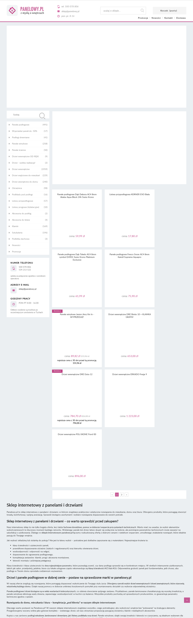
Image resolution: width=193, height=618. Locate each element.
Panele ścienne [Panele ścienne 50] (19, 150)
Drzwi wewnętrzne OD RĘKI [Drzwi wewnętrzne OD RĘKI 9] (25, 156)
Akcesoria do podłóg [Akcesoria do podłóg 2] (21, 213)
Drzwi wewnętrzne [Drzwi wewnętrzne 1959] (21, 169)
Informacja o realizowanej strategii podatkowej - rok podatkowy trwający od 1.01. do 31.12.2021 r (96, 547)
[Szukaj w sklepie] (28, 114)
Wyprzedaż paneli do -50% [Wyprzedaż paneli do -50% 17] (24, 131)
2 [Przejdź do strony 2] (121, 374)
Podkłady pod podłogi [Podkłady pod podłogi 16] (22, 194)
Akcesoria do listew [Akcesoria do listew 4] (21, 219)
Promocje (16, 251)
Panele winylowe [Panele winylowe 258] (20, 143)
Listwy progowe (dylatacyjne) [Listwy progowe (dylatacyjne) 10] (25, 207)
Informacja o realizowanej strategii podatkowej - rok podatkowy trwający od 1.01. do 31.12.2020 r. (96, 549)
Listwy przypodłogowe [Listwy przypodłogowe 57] (22, 200)
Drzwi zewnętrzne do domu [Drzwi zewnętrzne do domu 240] (25, 181)
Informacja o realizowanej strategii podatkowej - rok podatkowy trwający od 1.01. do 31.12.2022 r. (96, 544)
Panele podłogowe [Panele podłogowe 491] (20, 124)
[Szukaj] (42, 116)
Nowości (16, 245)
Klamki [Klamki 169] (15, 226)
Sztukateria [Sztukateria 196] (17, 232)
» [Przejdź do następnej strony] (126, 374)
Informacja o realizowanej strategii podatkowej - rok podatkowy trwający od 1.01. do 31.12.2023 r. (96, 541)
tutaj (127, 533)
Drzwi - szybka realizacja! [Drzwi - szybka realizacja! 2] (23, 162)
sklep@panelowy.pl (70, 11)
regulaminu (104, 530)
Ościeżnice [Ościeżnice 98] (17, 188)
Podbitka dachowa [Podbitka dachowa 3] (20, 238)
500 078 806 (71, 6)
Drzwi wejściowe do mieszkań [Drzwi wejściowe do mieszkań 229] (26, 175)
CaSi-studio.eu (181, 562)
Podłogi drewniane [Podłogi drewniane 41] (20, 137)
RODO (102, 536)
